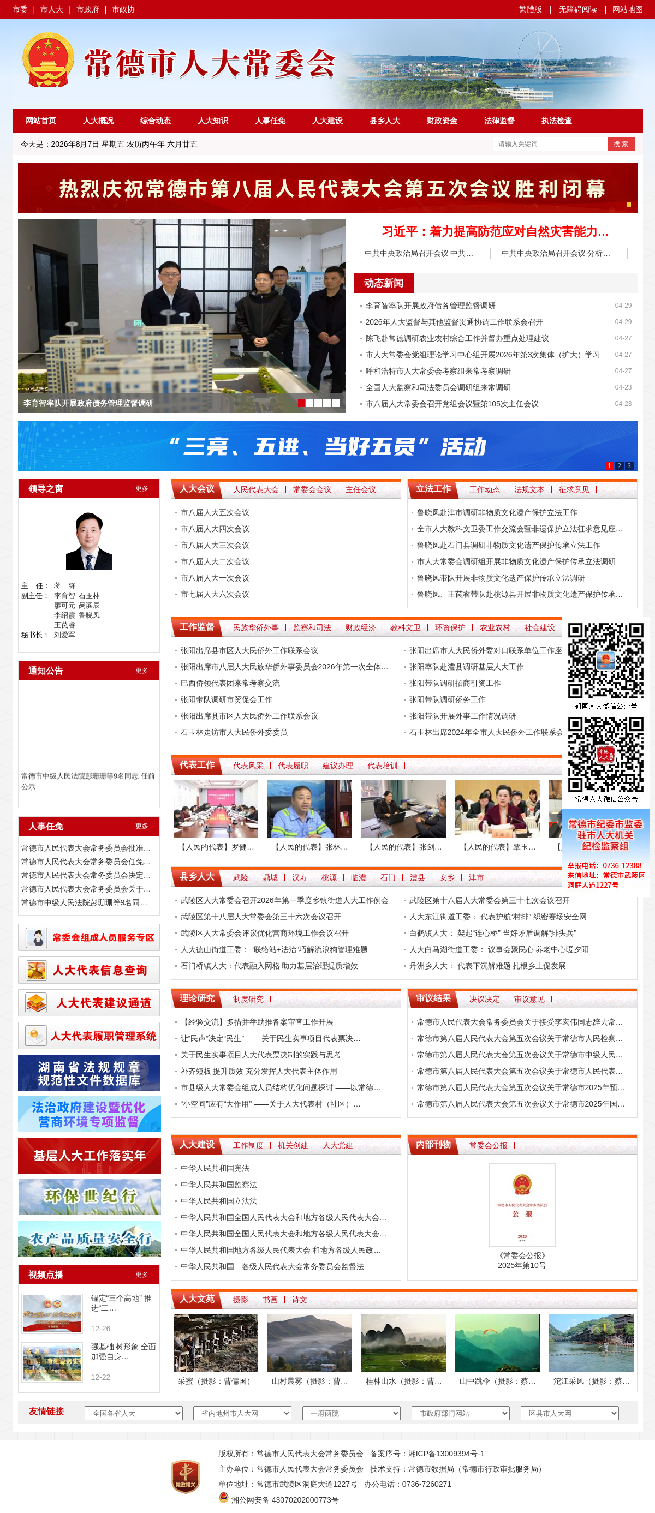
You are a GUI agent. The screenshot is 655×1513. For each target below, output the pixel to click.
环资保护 (450, 627)
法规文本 (529, 489)
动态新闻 (383, 283)
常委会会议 (312, 489)
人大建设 (327, 120)
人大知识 (213, 120)
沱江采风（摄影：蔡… (591, 1381)
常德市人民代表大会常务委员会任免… (86, 861)
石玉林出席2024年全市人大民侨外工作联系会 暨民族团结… (510, 732)
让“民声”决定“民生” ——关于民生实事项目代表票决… (271, 1038)
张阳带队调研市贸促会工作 (226, 699)
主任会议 (361, 489)
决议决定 (484, 999)
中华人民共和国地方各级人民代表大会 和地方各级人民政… (281, 1250)
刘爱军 (64, 635)
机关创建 (293, 1145)
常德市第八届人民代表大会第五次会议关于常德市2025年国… (521, 1103)
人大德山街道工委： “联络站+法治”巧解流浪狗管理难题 (274, 949)
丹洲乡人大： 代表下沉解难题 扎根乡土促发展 (488, 965)
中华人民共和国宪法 (215, 1168)
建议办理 (338, 765)
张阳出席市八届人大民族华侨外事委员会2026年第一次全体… (285, 666)
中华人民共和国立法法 (219, 1201)
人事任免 (270, 120)
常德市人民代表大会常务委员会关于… (86, 888)
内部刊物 (433, 1144)
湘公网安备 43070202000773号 (285, 1500)
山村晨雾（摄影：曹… (310, 1381)
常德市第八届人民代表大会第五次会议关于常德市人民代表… (520, 1071)
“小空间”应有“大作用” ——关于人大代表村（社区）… (271, 1103)
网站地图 (627, 9)
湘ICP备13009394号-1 (446, 1453)
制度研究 (248, 999)
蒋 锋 (65, 586)
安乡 (447, 877)
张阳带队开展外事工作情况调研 (462, 715)
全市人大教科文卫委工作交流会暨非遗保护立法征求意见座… (520, 528)
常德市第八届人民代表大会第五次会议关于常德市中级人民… (520, 1054)
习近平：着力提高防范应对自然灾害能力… (496, 231)
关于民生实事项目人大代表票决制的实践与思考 (261, 1054)
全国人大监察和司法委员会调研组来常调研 (438, 387)
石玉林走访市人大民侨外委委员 (234, 732)
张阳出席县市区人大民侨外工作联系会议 (249, 650)
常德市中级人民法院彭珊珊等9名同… (84, 902)
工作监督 (197, 626)
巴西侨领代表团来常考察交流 (230, 683)
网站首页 (41, 120)
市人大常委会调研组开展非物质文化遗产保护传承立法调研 (516, 561)
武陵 (240, 877)
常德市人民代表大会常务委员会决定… (86, 875)
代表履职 (293, 765)
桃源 (329, 877)
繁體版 (530, 9)
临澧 (358, 877)
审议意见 (529, 999)
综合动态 (155, 120)
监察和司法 (312, 627)
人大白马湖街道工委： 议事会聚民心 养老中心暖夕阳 (499, 949)
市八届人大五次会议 (215, 512)
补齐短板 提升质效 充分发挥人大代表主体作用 (259, 1071)
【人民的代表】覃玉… (498, 846)
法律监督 (499, 120)
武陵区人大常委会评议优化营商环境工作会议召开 (265, 933)
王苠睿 (64, 625)
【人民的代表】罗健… (216, 846)
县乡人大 (385, 120)
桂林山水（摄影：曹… (404, 1381)
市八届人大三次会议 (215, 545)
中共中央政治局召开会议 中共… (419, 253)
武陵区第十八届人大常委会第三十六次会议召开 (261, 916)
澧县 (417, 877)
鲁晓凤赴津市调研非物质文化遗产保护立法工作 (497, 512)
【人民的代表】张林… (310, 846)
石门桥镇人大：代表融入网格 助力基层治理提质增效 (270, 965)
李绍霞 (64, 615)
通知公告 (45, 670)
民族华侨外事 (256, 627)
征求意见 (574, 489)
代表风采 (248, 765)
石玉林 (89, 595)
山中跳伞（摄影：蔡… (498, 1381)
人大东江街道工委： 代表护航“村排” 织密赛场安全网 (498, 916)
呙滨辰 (89, 605)
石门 (388, 877)
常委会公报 (488, 1145)
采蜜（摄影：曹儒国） (216, 1381)
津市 (476, 877)
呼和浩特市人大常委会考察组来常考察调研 (438, 371)
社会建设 (540, 627)
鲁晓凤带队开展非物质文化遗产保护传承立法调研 (501, 577)
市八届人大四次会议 (215, 528)
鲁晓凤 (89, 615)
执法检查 (556, 120)
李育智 (64, 595)
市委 (20, 9)
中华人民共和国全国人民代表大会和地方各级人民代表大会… (284, 1217)
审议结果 (433, 998)
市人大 (51, 9)
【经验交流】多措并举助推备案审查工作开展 (257, 1022)
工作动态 (484, 489)
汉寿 (299, 877)
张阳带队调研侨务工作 (447, 699)
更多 (141, 488)
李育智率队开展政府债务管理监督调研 (88, 403)
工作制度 (248, 1145)
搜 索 (621, 144)
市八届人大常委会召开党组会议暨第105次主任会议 (452, 403)
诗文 (299, 1299)
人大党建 (338, 1145)
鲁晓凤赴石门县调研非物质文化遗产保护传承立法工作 (508, 545)
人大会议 (197, 488)
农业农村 (495, 627)
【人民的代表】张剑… (404, 846)
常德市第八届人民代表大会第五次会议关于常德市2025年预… (521, 1087)
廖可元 (64, 605)
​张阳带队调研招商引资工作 (455, 683)
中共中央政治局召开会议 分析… (556, 253)
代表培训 (382, 765)
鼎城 (270, 877)
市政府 (87, 9)
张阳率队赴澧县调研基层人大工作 (466, 666)
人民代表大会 (256, 489)
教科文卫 (405, 627)
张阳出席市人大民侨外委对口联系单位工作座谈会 (493, 650)
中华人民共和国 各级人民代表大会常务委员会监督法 (272, 1266)
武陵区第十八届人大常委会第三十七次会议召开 (489, 900)
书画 (270, 1299)
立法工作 (433, 488)
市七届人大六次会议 (215, 594)
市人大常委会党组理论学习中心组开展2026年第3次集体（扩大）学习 (483, 354)
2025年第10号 (522, 1265)
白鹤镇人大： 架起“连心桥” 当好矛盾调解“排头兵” (492, 933)
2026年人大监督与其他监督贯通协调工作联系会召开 (454, 322)
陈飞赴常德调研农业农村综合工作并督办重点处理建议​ (457, 338)
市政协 (123, 9)
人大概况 (98, 120)
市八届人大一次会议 (215, 577)
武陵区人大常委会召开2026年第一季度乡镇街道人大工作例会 (285, 900)
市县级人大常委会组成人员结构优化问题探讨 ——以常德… (281, 1087)
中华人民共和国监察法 (219, 1184)
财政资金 (442, 120)
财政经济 (361, 627)
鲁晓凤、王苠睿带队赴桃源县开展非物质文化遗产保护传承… (520, 594)
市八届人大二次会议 (215, 561)
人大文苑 (197, 1298)
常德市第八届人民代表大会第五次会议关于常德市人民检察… (520, 1038)
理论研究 (197, 998)
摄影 (240, 1299)
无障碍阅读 (578, 9)
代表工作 (197, 764)
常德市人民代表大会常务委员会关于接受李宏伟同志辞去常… (520, 1022)
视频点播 (45, 1274)
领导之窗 (45, 488)
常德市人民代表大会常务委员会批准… (86, 848)
